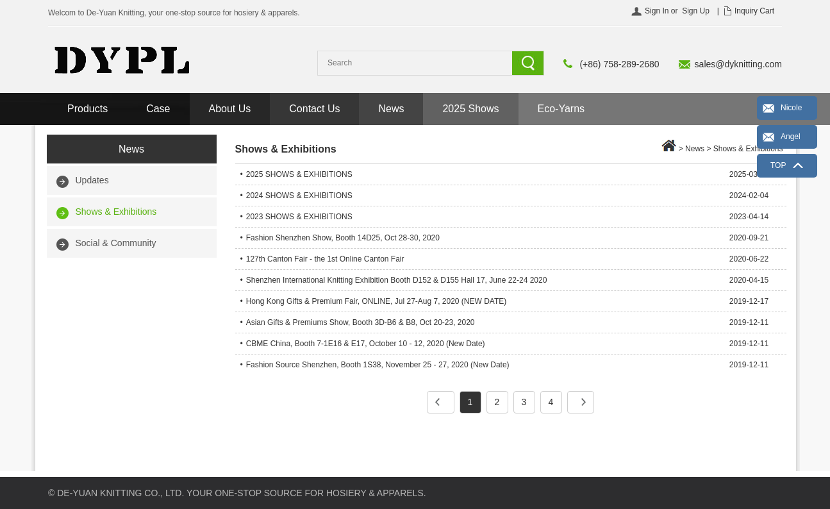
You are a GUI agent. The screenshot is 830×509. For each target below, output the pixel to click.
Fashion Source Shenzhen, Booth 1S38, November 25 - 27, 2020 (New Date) (378, 364)
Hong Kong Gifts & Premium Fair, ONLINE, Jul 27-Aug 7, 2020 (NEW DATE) (376, 301)
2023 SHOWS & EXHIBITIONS (299, 216)
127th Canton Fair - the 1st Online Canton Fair (325, 258)
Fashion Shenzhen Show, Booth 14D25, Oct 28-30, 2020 (343, 237)
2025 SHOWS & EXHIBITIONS (299, 174)
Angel (791, 136)
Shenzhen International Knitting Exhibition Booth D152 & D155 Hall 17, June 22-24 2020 (396, 280)
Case (158, 108)
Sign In (656, 10)
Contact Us (314, 108)
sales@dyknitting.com (738, 64)
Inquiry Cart (754, 10)
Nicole (791, 107)
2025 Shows (470, 108)
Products (87, 108)
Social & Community (116, 243)
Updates (92, 180)
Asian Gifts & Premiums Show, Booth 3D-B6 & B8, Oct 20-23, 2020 (360, 322)
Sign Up (696, 10)
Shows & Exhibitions (116, 211)
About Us (230, 108)
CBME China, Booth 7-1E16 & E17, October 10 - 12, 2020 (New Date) (365, 343)
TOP (778, 165)
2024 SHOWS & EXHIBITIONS (299, 195)
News (391, 108)
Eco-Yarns (561, 108)
